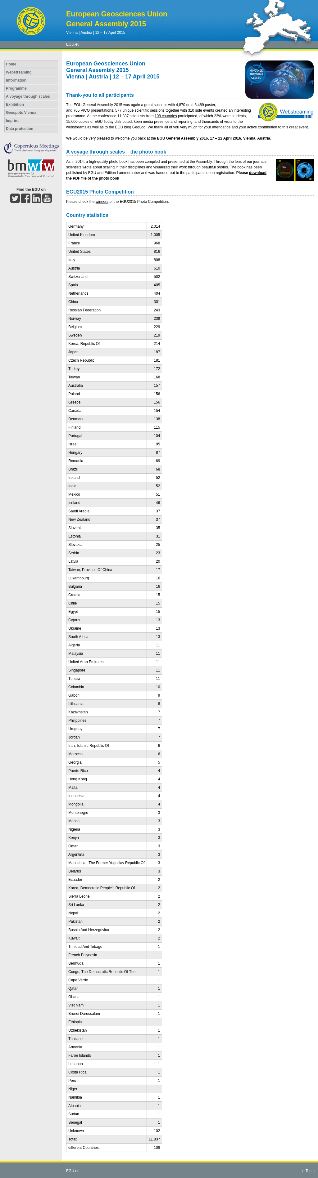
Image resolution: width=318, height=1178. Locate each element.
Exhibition (15, 104)
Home (11, 64)
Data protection (19, 129)
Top (308, 1171)
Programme (16, 88)
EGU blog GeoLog (130, 127)
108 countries (166, 116)
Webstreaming (18, 72)
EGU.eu (73, 44)
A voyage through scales (28, 96)
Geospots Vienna (21, 112)
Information (16, 80)
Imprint (12, 120)
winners (102, 201)
